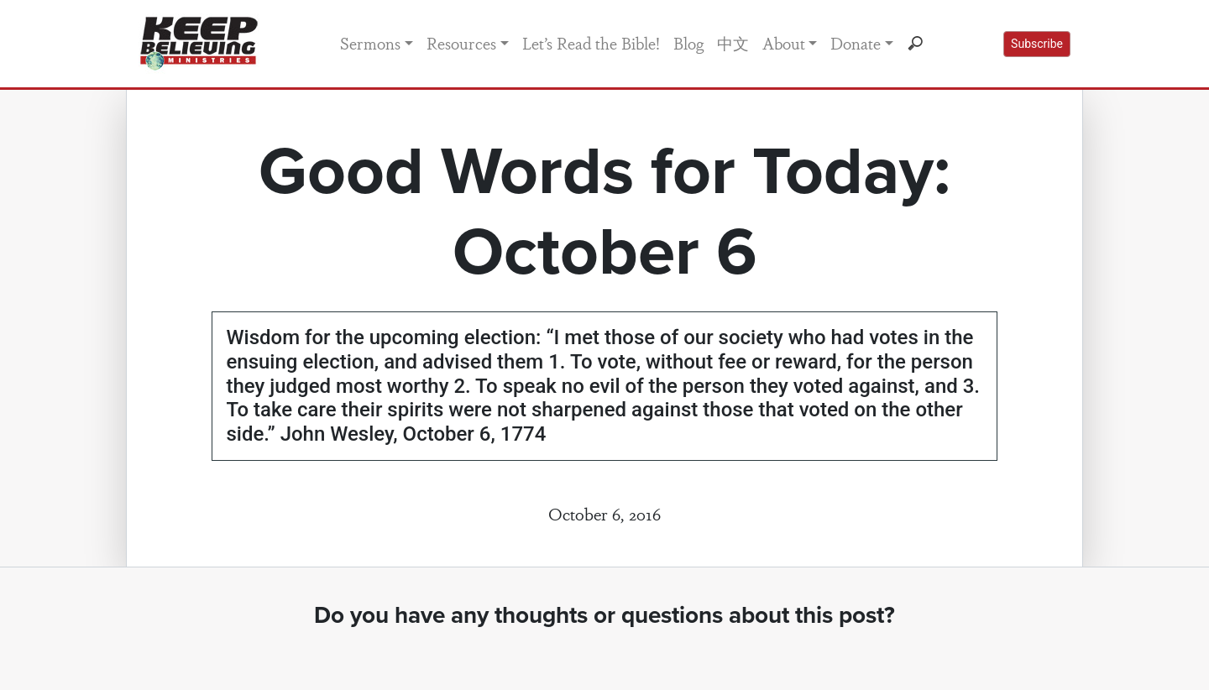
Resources (461, 43)
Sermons (370, 43)
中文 (733, 43)
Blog (688, 43)
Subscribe (1037, 43)
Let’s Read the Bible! (591, 43)
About (783, 43)
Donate (855, 43)
